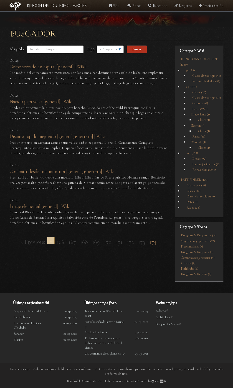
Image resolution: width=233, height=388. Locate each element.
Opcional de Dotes (96, 332)
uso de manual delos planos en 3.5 (105, 353)
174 (154, 242)
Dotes (14, 60)
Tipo (90, 49)
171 (120, 242)
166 (61, 242)
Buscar (136, 49)
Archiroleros (165, 317)
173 (142, 242)
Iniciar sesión (211, 5)
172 (131, 242)
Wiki (115, 5)
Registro (183, 5)
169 (97, 242)
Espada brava (22, 317)
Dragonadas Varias (169, 324)
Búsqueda (17, 49)
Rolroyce (162, 310)
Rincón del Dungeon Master (57, 5)
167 (73, 242)
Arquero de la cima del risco (30, 311)
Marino (18, 340)
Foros (134, 5)
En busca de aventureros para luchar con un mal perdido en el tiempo (103, 342)
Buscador (157, 5)
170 (109, 242)
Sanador (19, 334)
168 (85, 242)
